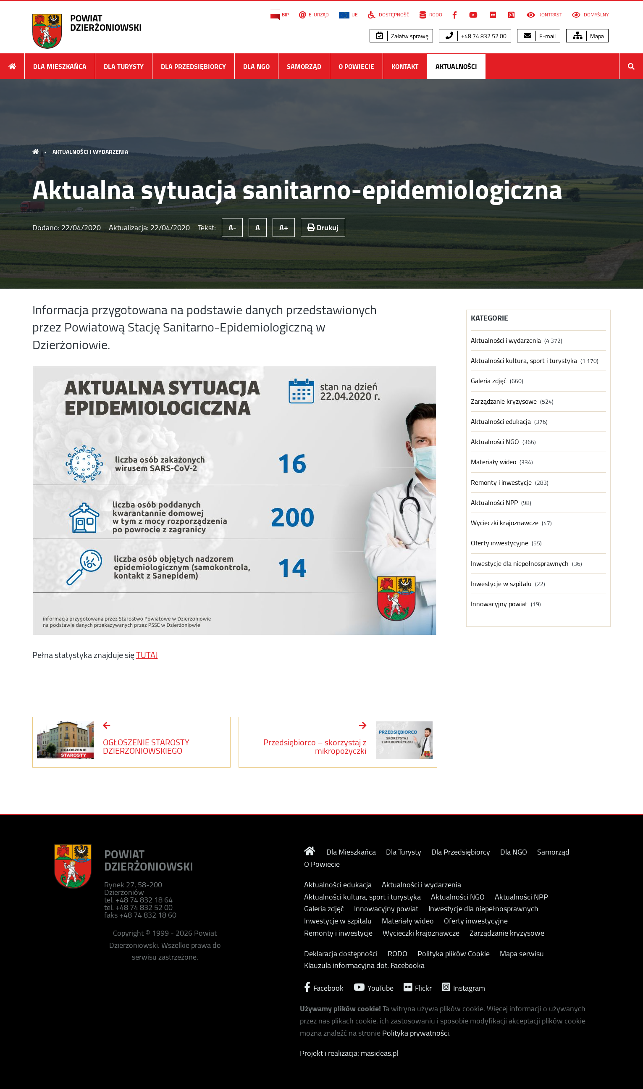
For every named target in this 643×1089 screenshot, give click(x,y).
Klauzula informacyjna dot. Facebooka (364, 965)
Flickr (418, 987)
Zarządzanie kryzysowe (504, 401)
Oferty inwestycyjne (499, 543)
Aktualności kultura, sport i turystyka (524, 360)
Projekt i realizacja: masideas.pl (349, 1053)
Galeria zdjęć (489, 380)
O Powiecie (356, 66)
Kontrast (544, 14)
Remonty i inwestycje (501, 482)
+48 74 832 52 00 (476, 36)
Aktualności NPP (494, 502)
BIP (279, 14)
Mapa (588, 36)
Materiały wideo (493, 462)
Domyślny (590, 14)
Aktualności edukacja (501, 421)
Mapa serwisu (522, 953)
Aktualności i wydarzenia (90, 151)
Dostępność (388, 14)
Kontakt (404, 66)
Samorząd (304, 66)
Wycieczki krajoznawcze (504, 522)
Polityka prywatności (415, 1033)
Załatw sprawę (402, 36)
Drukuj (323, 227)
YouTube (374, 987)
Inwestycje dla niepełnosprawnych (520, 563)
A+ (283, 227)
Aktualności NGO (495, 441)
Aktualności (456, 66)
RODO (431, 14)
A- (232, 227)
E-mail (540, 36)
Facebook (324, 987)
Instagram (463, 987)
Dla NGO (256, 66)
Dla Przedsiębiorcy (193, 66)
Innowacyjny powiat (499, 604)
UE (348, 14)
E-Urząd (314, 14)
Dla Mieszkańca (60, 66)
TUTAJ (147, 655)
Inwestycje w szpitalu (501, 583)
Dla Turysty (124, 66)
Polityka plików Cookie (453, 953)
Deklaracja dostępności (341, 953)
